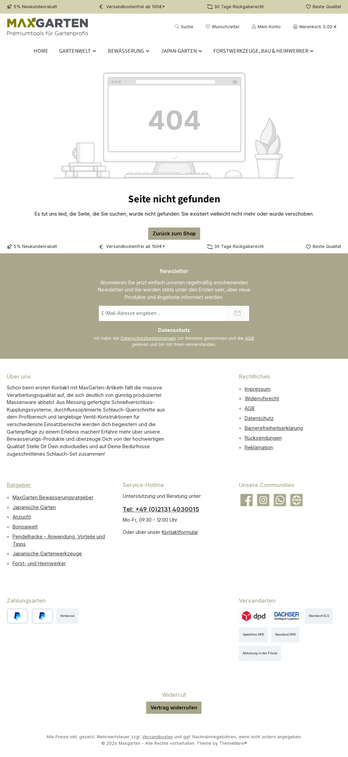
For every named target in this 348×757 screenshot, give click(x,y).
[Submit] (237, 313)
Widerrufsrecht (262, 398)
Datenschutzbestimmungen (148, 338)
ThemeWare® (233, 743)
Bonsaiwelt (25, 526)
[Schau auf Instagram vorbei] (263, 500)
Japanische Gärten (34, 507)
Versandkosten (157, 736)
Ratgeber (19, 485)
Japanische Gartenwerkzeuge (47, 553)
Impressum (258, 389)
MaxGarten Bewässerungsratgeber (53, 497)
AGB (249, 338)
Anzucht (22, 517)
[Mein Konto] (266, 27)
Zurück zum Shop (174, 233)
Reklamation (259, 447)
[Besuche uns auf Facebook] (246, 500)
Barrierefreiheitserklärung (274, 428)
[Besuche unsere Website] (296, 500)
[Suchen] (184, 27)
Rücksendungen (263, 438)
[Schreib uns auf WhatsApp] (280, 500)
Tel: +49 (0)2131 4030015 (161, 509)
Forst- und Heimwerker (39, 563)
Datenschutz (259, 418)
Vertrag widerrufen (174, 707)
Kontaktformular (180, 532)
